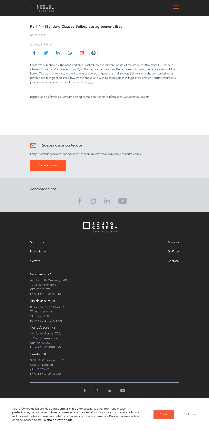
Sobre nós (37, 242)
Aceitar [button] (164, 414)
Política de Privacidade (57, 420)
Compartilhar (41, 44)
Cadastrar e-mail (48, 165)
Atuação (173, 242)
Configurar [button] (189, 414)
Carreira (35, 261)
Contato (173, 261)
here (90, 82)
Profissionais (38, 251)
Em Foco (173, 251)
